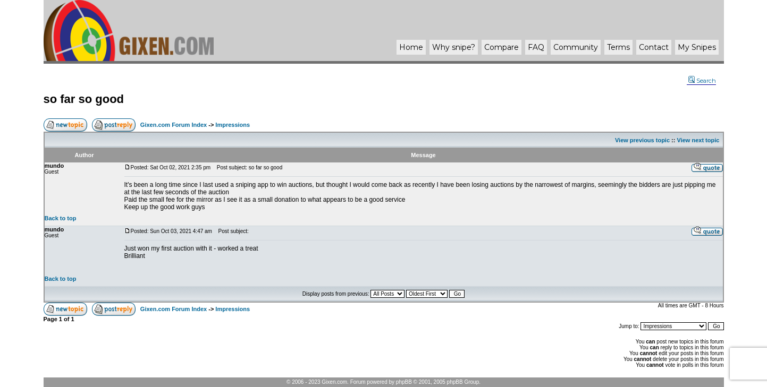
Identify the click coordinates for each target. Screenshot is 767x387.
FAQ (536, 47)
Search (702, 80)
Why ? (453, 47)
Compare (501, 47)
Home (411, 47)
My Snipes (697, 47)
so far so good (84, 99)
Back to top (61, 218)
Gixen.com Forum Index (173, 125)
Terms (618, 47)
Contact (654, 47)
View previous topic (642, 140)
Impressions (232, 125)
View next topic (698, 140)
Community (575, 47)
